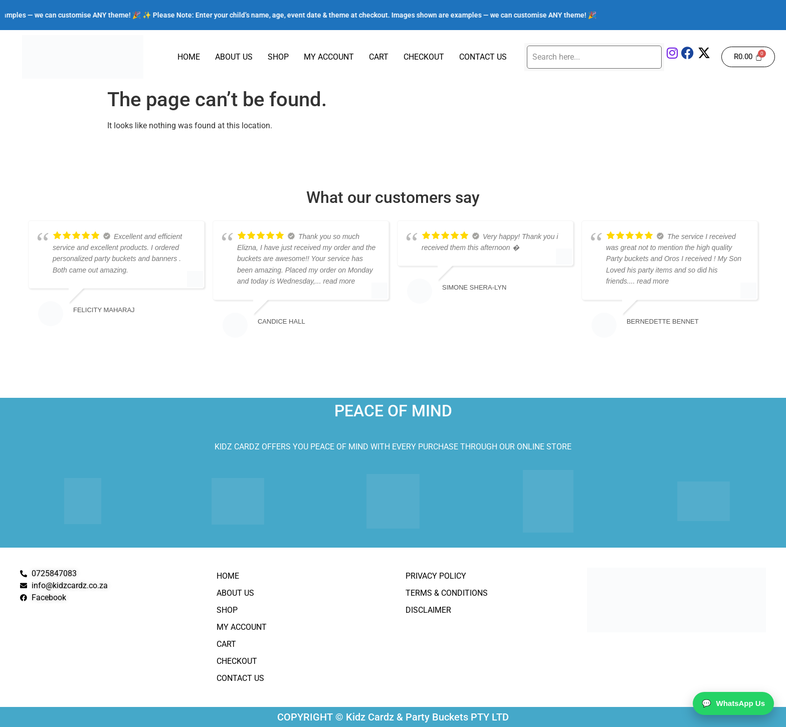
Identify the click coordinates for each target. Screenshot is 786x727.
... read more (335, 281)
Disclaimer (428, 610)
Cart (378, 57)
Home (188, 57)
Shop (278, 57)
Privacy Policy (436, 576)
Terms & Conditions (447, 593)
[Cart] (748, 57)
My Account (329, 57)
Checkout (424, 57)
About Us (234, 57)
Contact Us (483, 57)
